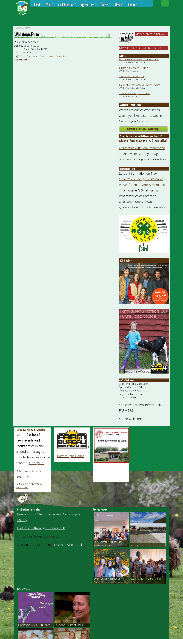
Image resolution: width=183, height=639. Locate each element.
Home (18, 27)
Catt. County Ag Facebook (30, 483)
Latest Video (23, 589)
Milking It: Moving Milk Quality (134, 67)
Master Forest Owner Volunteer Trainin (158, 34)
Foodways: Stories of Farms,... (69, 624)
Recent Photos (100, 509)
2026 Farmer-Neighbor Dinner (134, 93)
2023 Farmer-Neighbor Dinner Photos (146, 580)
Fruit (29, 56)
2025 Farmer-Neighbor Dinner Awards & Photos (109, 543)
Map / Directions (24, 52)
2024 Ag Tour (137, 545)
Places (27, 27)
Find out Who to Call (68, 544)
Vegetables (61, 56)
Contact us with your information (142, 148)
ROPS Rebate (126, 260)
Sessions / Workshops (130, 104)
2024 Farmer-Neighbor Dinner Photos (109, 580)
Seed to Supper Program (131, 76)
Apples (35, 56)
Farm (23, 56)
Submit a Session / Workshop (147, 129)
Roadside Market (47, 56)
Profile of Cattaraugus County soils (41, 528)
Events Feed (22, 487)
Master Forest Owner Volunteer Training (139, 59)
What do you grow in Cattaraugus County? (141, 136)
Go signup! (36, 463)
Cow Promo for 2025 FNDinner (34, 624)
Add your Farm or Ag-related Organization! (143, 140)
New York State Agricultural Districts (140, 48)
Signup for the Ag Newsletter (30, 430)
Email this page (21, 59)
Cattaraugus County (72, 456)
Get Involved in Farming (28, 509)
